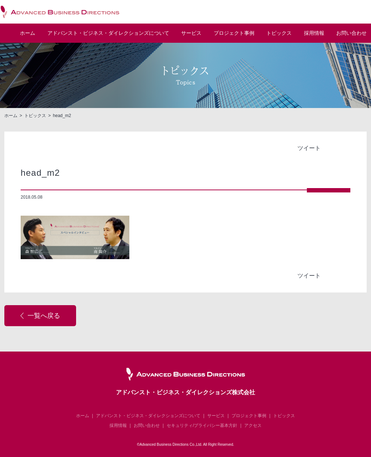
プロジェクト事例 (234, 33)
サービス (191, 33)
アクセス (253, 425)
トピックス (279, 33)
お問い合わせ (351, 33)
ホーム (27, 33)
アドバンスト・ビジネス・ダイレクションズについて (148, 415)
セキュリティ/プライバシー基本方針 (202, 425)
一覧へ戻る (44, 315)
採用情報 (314, 33)
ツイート (309, 148)
